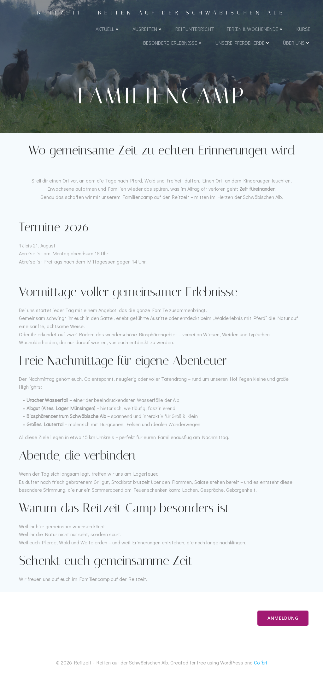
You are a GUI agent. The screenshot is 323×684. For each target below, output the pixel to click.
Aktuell (108, 29)
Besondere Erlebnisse (173, 43)
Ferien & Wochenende (255, 29)
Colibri (260, 665)
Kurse (303, 29)
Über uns (296, 43)
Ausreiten (147, 29)
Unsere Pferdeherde (242, 43)
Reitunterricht (194, 29)
